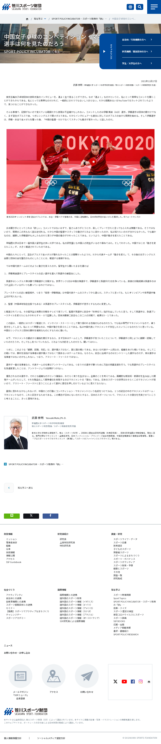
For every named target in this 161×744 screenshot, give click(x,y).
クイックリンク (111, 51)
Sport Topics (119, 598)
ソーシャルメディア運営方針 (51, 738)
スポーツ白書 (119, 542)
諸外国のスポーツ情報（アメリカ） (77, 608)
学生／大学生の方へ (132, 63)
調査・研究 (116, 533)
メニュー (154, 7)
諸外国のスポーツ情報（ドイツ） (76, 604)
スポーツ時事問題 (122, 594)
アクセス (10, 558)
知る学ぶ (38, 18)
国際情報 (62, 589)
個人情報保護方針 (12, 738)
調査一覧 (117, 575)
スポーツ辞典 (119, 617)
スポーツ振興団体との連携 (19, 604)
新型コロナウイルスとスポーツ (128, 614)
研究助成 (117, 578)
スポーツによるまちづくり (126, 555)
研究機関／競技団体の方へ (135, 51)
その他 (116, 571)
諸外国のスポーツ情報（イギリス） (77, 601)
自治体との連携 (13, 598)
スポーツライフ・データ (125, 539)
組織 (8, 545)
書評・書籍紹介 (121, 631)
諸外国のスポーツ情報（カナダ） (76, 611)
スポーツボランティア (124, 562)
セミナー (10, 608)
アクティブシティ (14, 594)
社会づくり (9, 589)
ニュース (8, 645)
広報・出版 (118, 624)
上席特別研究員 (67, 542)
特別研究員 (65, 545)
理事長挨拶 (11, 542)
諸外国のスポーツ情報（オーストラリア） (80, 617)
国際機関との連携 (68, 594)
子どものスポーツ (122, 548)
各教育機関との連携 (16, 601)
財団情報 (8, 533)
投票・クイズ (119, 608)
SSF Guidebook (13, 562)
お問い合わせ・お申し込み (17, 652)
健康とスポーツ (121, 568)
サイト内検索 (139, 7)
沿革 (8, 548)
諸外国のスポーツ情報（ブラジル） (77, 614)
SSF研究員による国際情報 (72, 621)
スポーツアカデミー (16, 617)
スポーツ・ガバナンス (124, 558)
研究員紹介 (63, 533)
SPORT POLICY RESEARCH (126, 634)
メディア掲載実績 (122, 627)
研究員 (63, 539)
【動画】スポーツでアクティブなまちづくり (27, 611)
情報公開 (10, 555)
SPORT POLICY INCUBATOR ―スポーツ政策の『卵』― (36, 464)
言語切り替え (130, 7)
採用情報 (10, 552)
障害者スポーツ (121, 552)
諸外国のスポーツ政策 (70, 598)
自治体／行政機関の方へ (134, 39)
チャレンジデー (13, 614)
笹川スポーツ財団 (27, 19)
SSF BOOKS (119, 621)
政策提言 (117, 545)
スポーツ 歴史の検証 (123, 611)
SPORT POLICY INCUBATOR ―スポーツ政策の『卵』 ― (79, 18)
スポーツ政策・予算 (123, 565)
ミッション (11, 539)
